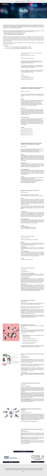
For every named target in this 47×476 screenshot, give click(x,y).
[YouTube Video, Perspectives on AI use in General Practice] (11, 276)
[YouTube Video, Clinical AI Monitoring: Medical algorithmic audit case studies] (11, 389)
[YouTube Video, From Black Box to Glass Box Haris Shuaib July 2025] (11, 62)
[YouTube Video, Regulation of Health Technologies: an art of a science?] (11, 204)
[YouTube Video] (11, 243)
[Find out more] (11, 462)
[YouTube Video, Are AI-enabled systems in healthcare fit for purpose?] (11, 104)
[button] (46, 4)
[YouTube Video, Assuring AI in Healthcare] (11, 306)
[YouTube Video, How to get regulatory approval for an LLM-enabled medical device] (11, 434)
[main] (23, 10)
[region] (23, 1)
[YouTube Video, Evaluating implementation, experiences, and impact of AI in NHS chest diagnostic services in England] (11, 157)
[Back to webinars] (23, 451)
